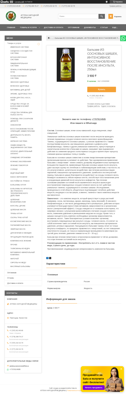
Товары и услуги (28, 27)
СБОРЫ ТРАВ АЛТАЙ (19, 217)
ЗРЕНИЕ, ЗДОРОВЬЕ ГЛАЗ (21, 94)
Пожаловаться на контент (76, 390)
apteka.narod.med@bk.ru (19, 366)
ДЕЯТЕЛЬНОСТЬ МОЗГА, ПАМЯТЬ (20, 136)
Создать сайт (19, 2)
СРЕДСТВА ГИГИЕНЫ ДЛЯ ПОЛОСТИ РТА (21, 113)
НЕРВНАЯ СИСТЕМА (18, 141)
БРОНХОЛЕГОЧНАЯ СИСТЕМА (18, 58)
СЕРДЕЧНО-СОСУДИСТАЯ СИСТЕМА (21, 52)
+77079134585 (99, 119)
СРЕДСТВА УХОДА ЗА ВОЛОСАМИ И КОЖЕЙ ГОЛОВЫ (19, 106)
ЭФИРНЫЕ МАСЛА (17, 229)
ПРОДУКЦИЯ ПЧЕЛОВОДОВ (22, 237)
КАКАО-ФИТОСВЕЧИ (18, 177)
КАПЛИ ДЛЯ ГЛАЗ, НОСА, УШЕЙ (20, 99)
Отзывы (10, 278)
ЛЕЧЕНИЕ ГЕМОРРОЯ (19, 165)
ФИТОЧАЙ (14, 259)
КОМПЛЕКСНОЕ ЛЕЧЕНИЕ (20, 241)
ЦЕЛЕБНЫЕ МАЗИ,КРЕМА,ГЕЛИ (18, 201)
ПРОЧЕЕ (13, 245)
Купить (101, 89)
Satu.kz (74, 388)
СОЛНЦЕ (14, 169)
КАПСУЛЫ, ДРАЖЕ (17, 206)
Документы (90, 27)
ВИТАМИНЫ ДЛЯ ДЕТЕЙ (20, 90)
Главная (11, 27)
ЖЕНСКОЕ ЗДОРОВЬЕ (19, 82)
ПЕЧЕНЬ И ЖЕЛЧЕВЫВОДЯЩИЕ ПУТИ (23, 71)
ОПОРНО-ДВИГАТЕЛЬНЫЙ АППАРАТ (21, 152)
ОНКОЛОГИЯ (15, 125)
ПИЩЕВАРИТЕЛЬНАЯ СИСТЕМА (19, 64)
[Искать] (101, 16)
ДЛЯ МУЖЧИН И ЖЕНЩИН (20, 233)
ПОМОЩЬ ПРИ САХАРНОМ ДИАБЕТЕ (21, 120)
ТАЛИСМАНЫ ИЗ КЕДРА (20, 248)
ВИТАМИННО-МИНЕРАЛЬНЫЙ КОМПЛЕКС (22, 253)
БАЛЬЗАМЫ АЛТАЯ (18, 185)
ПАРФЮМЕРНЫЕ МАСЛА (20, 225)
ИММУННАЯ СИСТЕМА (19, 47)
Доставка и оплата (53, 27)
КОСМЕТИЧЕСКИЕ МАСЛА (21, 221)
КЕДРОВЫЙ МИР (17, 173)
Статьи (104, 27)
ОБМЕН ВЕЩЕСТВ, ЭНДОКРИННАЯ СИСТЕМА (21, 146)
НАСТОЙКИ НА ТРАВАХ (20, 181)
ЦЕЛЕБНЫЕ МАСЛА (18, 210)
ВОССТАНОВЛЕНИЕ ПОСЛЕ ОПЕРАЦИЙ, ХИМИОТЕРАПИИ (22, 130)
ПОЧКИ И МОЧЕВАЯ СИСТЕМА (18, 77)
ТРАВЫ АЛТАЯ (16, 213)
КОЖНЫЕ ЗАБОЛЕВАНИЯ (20, 161)
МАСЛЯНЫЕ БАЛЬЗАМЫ (20, 266)
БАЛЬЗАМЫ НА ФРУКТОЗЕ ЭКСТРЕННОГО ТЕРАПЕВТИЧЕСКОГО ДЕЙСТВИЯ (21, 192)
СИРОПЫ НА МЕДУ (18, 262)
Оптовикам (73, 27)
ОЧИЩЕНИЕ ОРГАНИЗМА (20, 157)
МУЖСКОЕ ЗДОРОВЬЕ (19, 86)
